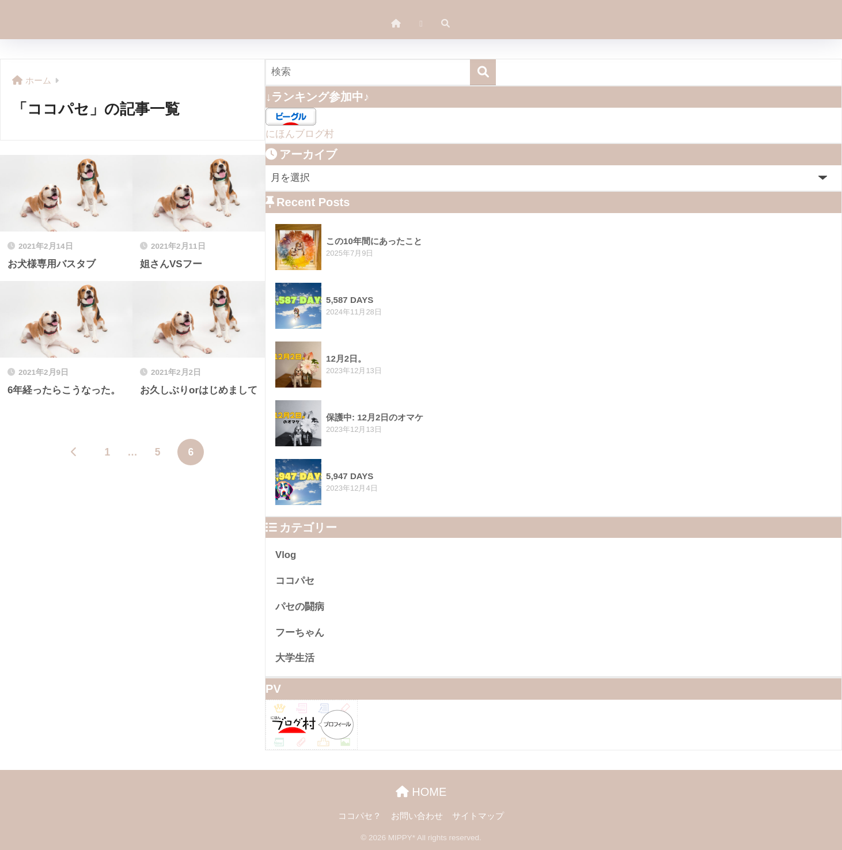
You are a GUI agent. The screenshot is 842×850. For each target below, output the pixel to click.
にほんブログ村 (300, 133)
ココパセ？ (359, 816)
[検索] (483, 72)
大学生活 (294, 657)
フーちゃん (299, 632)
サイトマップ (478, 816)
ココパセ (294, 580)
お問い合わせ (417, 816)
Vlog (285, 554)
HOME (421, 792)
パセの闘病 (299, 606)
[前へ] (74, 452)
